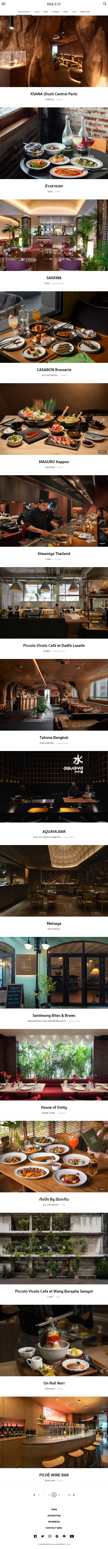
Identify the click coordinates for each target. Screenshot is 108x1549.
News (65, 12)
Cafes (37, 12)
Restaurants (24, 12)
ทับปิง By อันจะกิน (54, 1199)
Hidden (59, 99)
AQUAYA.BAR (54, 832)
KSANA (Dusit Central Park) (54, 94)
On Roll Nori (54, 1383)
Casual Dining (58, 283)
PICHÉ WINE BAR (54, 1475)
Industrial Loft (59, 651)
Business (54, 1521)
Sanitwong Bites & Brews (54, 1015)
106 (69, 1495)
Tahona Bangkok (54, 738)
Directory (85, 12)
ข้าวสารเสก (54, 186)
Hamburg (58, 559)
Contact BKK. (54, 1527)
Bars (46, 12)
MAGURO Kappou (54, 462)
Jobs (54, 1509)
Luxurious (61, 1113)
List (74, 12)
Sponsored (102, 452)
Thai (64, 1205)
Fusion (60, 1480)
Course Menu (69, 837)
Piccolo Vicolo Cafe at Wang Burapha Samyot (54, 1291)
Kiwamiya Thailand (54, 554)
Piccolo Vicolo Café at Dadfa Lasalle (54, 646)
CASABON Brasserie (54, 370)
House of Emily (54, 1107)
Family (57, 191)
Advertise (54, 1515)
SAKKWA (54, 278)
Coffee (58, 1297)
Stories (55, 12)
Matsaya (54, 923)
